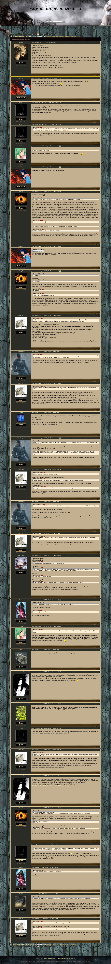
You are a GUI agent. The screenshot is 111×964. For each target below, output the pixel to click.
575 (60, 167)
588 (60, 599)
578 (60, 271)
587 (60, 555)
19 (35, 34)
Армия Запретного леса (50, 958)
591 (60, 671)
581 (60, 383)
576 (60, 191)
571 (60, 78)
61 (48, 34)
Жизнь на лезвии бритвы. (39, 36)
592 (60, 703)
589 (60, 626)
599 (57, 893)
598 (57, 867)
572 (60, 102)
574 (60, 146)
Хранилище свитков (20, 36)
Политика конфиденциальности (66, 958)
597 (57, 844)
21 (40, 34)
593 (60, 728)
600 (57, 918)
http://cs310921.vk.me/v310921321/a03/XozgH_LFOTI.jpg (50, 785)
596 (60, 807)
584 (60, 469)
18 (32, 34)
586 (60, 533)
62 (51, 34)
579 (60, 315)
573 (60, 124)
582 (60, 412)
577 (60, 246)
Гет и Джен (29, 36)
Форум (12, 36)
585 (60, 501)
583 (60, 438)
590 (60, 649)
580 (60, 351)
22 (43, 34)
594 (60, 749)
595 (60, 775)
